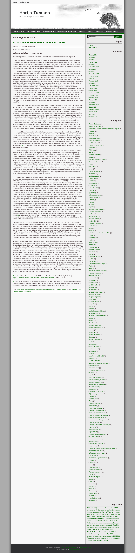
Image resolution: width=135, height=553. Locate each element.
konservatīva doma (30, 289)
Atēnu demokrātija (94, 155)
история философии (95, 439)
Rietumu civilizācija (95, 273)
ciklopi (91, 169)
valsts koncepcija (94, 346)
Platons (91, 268)
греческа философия (95, 408)
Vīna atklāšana (93, 365)
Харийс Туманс (94, 498)
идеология (92, 427)
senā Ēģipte (92, 280)
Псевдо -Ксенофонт (95, 472)
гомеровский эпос (94, 403)
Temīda (91, 320)
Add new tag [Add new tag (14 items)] (92, 508)
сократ (91, 474)
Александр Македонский (97, 380)
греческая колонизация (96, 410)
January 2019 (93, 71)
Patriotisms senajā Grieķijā (97, 263)
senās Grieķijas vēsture (96, 292)
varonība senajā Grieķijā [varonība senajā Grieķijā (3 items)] (103, 531)
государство (93, 406)
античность (92, 389)
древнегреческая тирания (97, 413)
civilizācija (92, 174)
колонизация (93, 441)
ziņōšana (92, 372)
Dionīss (91, 181)
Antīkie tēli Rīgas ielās (95, 145)
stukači (91, 318)
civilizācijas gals (94, 176)
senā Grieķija (93, 282)
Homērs (91, 202)
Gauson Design (74, 549)
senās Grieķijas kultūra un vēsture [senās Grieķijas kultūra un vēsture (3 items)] (104, 527)
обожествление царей (96, 451)
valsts (91, 342)
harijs (20, 46)
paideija (91, 259)
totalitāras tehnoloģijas (96, 327)
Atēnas (91, 152)
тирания (91, 486)
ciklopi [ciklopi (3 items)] (105, 510)
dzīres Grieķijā (93, 188)
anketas (90, 31)
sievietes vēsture (94, 301)
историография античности (97, 434)
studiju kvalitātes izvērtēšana (97, 316)
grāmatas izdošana (95, 195)
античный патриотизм (96, 391)
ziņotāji (91, 375)
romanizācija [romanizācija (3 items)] (105, 523)
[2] (18, 215)
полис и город (93, 467)
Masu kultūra (93, 242)
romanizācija (93, 278)
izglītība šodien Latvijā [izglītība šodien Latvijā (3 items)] (93, 516)
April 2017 (92, 78)
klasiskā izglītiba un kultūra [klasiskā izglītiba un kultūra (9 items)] (110, 516)
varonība (91, 353)
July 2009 (92, 114)
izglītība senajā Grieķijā (96, 209)
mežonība (92, 245)
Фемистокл (92, 491)
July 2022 (92, 60)
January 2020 (93, 69)
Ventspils (92, 358)
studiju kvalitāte (93, 313)
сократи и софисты (95, 477)
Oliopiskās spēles (94, 256)
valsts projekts (93, 349)
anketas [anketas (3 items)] (99, 508)
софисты (92, 484)
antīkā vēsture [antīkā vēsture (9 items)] (97, 510)
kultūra (91, 214)
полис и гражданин (95, 469)
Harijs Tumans (35, 12)
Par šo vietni (24, 2)
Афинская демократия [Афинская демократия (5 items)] (98, 534)
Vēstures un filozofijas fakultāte (98, 363)
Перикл (91, 460)
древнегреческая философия (98, 415)
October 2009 (93, 107)
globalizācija (92, 192)
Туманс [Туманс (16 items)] (110, 534)
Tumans (63, 289)
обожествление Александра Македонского (102, 448)
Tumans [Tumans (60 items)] (91, 531)
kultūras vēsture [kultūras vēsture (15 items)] (97, 519)
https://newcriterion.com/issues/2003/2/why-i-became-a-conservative (33, 278)
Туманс (91, 488)
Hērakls (91, 200)
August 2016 (93, 88)
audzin (91, 157)
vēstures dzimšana (94, 361)
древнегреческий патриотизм (98, 420)
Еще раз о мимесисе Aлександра (99, 424)
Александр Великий (95, 377)
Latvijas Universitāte (95, 223)
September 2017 (94, 76)
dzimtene (92, 185)
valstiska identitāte (94, 339)
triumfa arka (92, 332)
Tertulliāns (92, 323)
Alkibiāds (82, 31)
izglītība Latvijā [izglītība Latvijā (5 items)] (116, 514)
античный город (95, 387)
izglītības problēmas (95, 211)
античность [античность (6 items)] (98, 536)
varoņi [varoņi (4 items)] (112, 532)
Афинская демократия (96, 394)
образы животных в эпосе (97, 453)
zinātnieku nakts (94, 368)
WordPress (64, 547)
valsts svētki (92, 351)
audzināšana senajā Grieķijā (97, 159)
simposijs (92, 304)
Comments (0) (27, 291)
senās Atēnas (93, 290)
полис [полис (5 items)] (95, 540)
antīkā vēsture (93, 143)
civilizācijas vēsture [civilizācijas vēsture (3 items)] (95, 512)
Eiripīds (91, 190)
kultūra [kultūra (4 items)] (89, 519)
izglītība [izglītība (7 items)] (107, 514)
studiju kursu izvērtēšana (96, 311)
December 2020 (94, 67)
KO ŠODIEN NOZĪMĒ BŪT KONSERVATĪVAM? (39, 42)
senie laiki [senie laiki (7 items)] (112, 523)
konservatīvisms (40, 289)
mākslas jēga (93, 237)
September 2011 (94, 97)
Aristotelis (92, 150)
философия (93, 493)
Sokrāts (91, 308)
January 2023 (93, 57)
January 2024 (93, 55)
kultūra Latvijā (93, 216)
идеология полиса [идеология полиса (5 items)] (99, 538)
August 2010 (93, 100)
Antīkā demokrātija (94, 140)
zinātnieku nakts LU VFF (96, 370)
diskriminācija (93, 183)
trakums (91, 330)
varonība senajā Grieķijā (96, 356)
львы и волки (93, 446)
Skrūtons (58, 289)
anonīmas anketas (112, 31)
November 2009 (94, 105)
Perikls (91, 266)
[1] (22, 145)
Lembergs (92, 226)
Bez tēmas (74, 289)
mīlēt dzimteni (93, 247)
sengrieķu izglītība (94, 297)
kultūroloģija (92, 221)
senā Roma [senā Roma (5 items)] (90, 527)
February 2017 (93, 81)
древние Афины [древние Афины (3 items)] (108, 536)
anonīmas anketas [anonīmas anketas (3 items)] (107, 508)
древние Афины (94, 422)
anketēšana (99, 31)
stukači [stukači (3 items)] (112, 529)
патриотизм (92, 455)
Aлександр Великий (95, 162)
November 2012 (94, 95)
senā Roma (92, 287)
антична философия (95, 382)
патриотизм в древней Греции (98, 458)
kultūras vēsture (94, 219)
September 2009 (94, 109)
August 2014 (93, 90)
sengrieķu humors (94, 294)
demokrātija (92, 178)
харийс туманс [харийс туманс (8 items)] (102, 540)
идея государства (94, 429)
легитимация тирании (96, 443)
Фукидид (92, 496)
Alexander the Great (33, 31)
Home (15, 2)
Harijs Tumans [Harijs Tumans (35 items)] (108, 512)
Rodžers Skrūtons (50, 289)
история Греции (94, 436)
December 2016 (94, 86)
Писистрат (92, 462)
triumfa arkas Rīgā (94, 335)
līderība (91, 230)
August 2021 (93, 62)
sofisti (91, 306)
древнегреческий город (96, 417)
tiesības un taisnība (95, 325)
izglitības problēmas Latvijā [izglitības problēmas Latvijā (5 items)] (95, 514)
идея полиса (93, 432)
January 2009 (93, 116)
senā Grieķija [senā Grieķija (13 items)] (113, 525)
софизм (91, 481)
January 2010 (93, 102)
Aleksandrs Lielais (18, 31)
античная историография (97, 384)
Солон (91, 479)
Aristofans (92, 147)
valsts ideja (92, 344)
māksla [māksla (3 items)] (115, 521)
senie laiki (92, 299)
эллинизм (92, 500)
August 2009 (93, 112)
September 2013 (94, 93)
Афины (91, 396)
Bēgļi (90, 164)
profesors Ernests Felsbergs (97, 271)
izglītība (91, 207)
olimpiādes (92, 252)
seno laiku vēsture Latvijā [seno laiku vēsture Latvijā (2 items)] (101, 525)
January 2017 (93, 83)
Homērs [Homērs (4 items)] (117, 512)
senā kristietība (93, 285)
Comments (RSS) (85, 547)
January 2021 (93, 64)
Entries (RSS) (73, 547)
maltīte (91, 240)
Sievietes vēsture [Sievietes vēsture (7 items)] (103, 529)
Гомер (91, 401)
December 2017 (94, 74)
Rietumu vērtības (94, 275)
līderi (90, 228)
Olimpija (91, 254)
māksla (91, 235)
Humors (91, 204)
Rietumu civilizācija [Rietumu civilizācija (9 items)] (94, 523)
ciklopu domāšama (94, 171)
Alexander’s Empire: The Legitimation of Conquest (59, 31)
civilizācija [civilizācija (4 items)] (110, 510)
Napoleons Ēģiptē (94, 249)
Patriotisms (92, 261)
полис (91, 465)
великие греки (93, 398)
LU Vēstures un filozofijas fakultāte (99, 233)
